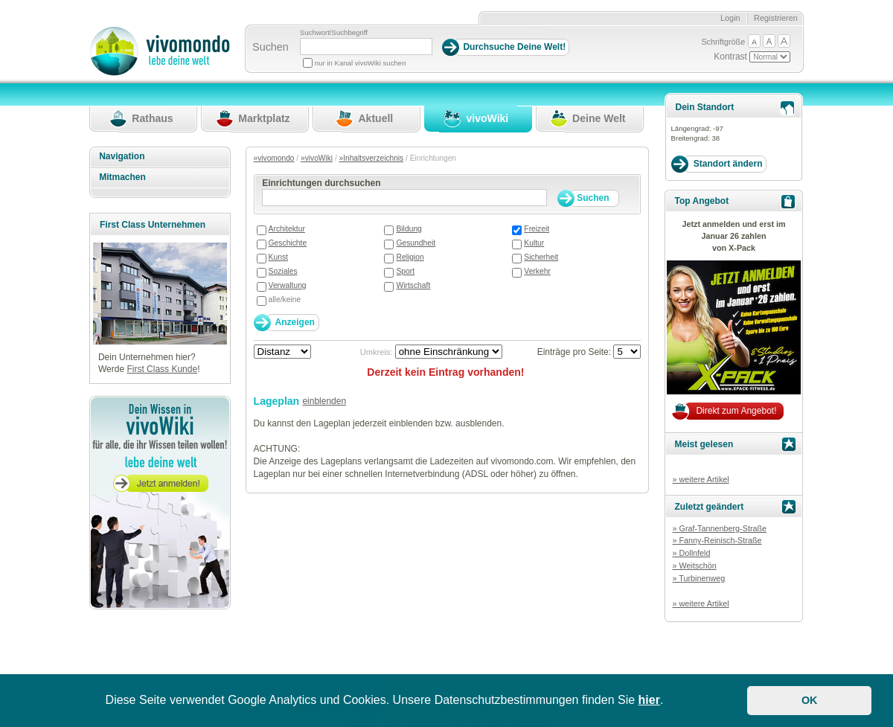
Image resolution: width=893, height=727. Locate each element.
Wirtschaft (413, 285)
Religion (409, 257)
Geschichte (288, 243)
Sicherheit (541, 257)
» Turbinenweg (698, 578)
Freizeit (536, 229)
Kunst (278, 257)
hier (649, 700)
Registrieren (776, 17)
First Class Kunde (162, 369)
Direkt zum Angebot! (736, 411)
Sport (405, 271)
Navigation (121, 156)
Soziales (283, 271)
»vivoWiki (317, 158)
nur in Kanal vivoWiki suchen (360, 63)
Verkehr (537, 271)
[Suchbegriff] (366, 46)
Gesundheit (415, 243)
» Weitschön (694, 565)
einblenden (324, 401)
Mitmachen (122, 177)
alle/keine (285, 299)
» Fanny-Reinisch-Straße (716, 540)
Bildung (408, 229)
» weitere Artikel (700, 479)
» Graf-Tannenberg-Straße (719, 528)
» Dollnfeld (691, 552)
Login (730, 17)
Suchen (270, 47)
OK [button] (809, 700)
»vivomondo (274, 158)
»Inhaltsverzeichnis (371, 158)
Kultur (534, 243)
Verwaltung (288, 285)
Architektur (287, 229)
